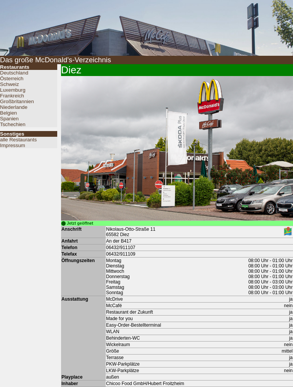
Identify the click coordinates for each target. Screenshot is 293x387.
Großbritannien (17, 101)
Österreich (11, 78)
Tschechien (13, 124)
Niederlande (13, 107)
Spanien (9, 118)
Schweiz (9, 84)
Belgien (8, 113)
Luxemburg (13, 90)
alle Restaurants (18, 139)
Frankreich (12, 96)
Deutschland (14, 73)
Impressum (12, 145)
